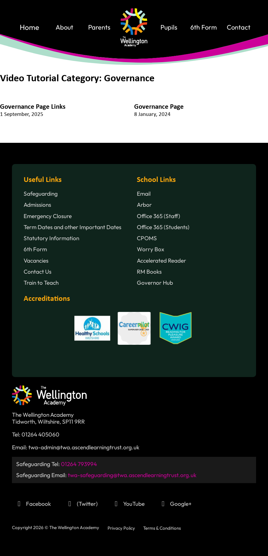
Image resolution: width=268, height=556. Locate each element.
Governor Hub (155, 282)
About (64, 27)
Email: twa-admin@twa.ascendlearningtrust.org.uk (76, 447)
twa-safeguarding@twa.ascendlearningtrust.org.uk (132, 475)
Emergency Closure (48, 216)
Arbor (144, 204)
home (29, 27)
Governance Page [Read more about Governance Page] (159, 107)
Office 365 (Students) (163, 227)
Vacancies (36, 260)
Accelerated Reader (161, 260)
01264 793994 (79, 464)
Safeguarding (41, 193)
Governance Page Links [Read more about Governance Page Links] (32, 107)
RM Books (149, 271)
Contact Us (37, 271)
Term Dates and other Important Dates (72, 227)
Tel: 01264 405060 (35, 434)
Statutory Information (51, 238)
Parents (99, 27)
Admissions (37, 204)
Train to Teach (41, 282)
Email (144, 193)
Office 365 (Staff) (158, 216)
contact (238, 27)
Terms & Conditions (162, 528)
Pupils (168, 27)
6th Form (203, 27)
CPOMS (147, 238)
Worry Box (150, 249)
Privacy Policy (121, 528)
